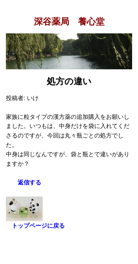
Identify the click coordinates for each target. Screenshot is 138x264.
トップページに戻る (38, 226)
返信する (29, 182)
